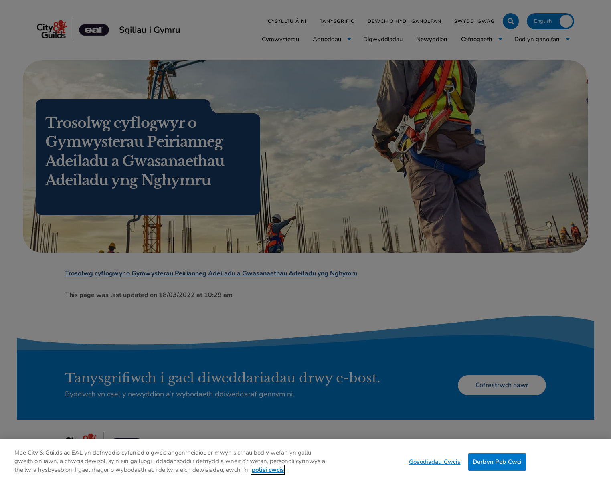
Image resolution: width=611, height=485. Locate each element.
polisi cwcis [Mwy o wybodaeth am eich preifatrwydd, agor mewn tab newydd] (268, 478)
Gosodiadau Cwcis (434, 470)
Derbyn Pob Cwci (497, 470)
